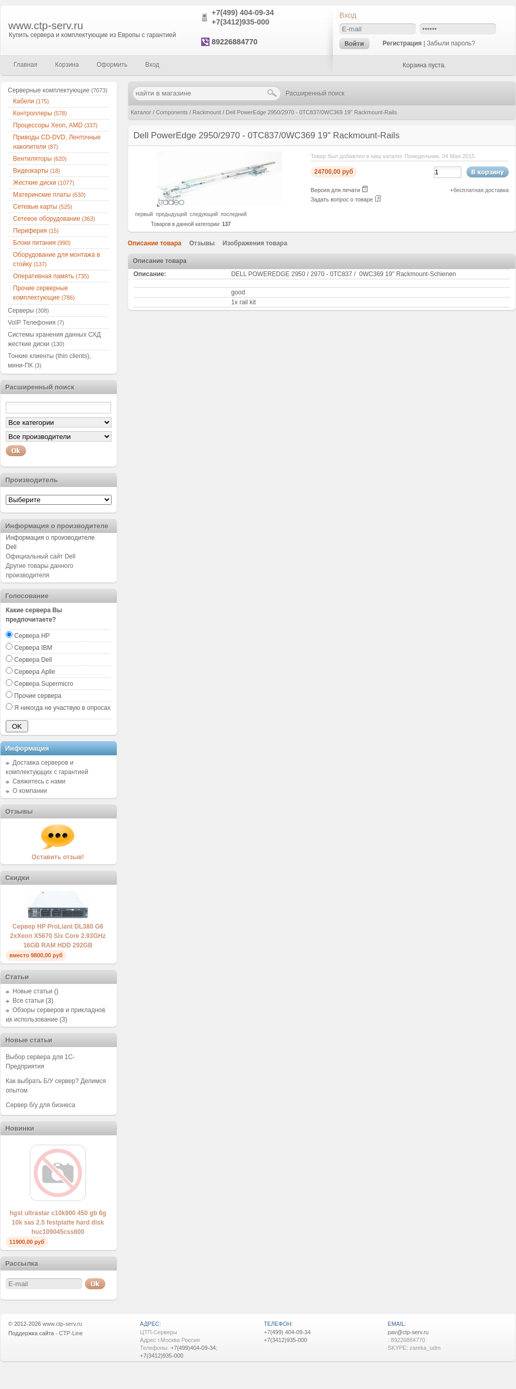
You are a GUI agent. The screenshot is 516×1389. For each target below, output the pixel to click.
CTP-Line (71, 1333)
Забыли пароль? (451, 43)
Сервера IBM (33, 647)
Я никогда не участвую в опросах (62, 707)
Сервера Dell (33, 659)
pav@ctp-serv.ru (408, 1332)
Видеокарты (36, 170)
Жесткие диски (43, 182)
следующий (204, 214)
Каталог (141, 112)
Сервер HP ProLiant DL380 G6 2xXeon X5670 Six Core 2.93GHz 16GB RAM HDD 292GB (57, 936)
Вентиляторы (40, 158)
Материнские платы (49, 194)
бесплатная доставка (481, 190)
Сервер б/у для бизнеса (40, 1105)
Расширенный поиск (315, 93)
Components (172, 112)
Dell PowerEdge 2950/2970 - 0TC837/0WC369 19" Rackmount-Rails (311, 112)
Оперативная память (51, 276)
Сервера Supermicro (43, 683)
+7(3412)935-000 (240, 22)
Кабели (31, 101)
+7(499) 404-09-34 (243, 12)
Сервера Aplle (34, 671)
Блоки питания (41, 242)
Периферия (36, 230)
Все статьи (28, 1000)
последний (234, 214)
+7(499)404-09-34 (193, 1348)
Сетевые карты (42, 206)
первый (144, 214)
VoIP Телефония (36, 322)
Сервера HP (32, 635)
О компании (30, 790)
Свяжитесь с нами (39, 781)
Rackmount (206, 112)
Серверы (28, 310)
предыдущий (171, 214)
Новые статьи (33, 991)
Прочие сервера (37, 695)
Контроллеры (40, 113)
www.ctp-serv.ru (45, 25)
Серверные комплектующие (57, 90)
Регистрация (402, 43)
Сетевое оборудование (54, 218)
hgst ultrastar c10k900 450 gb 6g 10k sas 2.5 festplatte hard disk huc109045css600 (57, 1222)
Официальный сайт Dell (41, 556)
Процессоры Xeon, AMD (55, 125)
